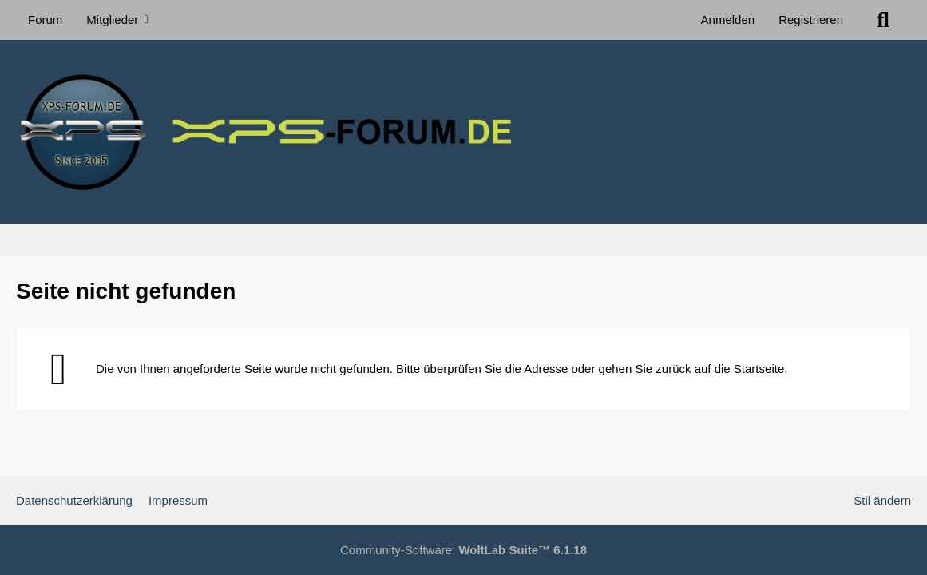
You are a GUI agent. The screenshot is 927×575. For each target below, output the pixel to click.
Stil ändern (882, 500)
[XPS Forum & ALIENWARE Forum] (463, 132)
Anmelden (728, 19)
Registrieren (810, 19)
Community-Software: (463, 550)
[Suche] (883, 20)
